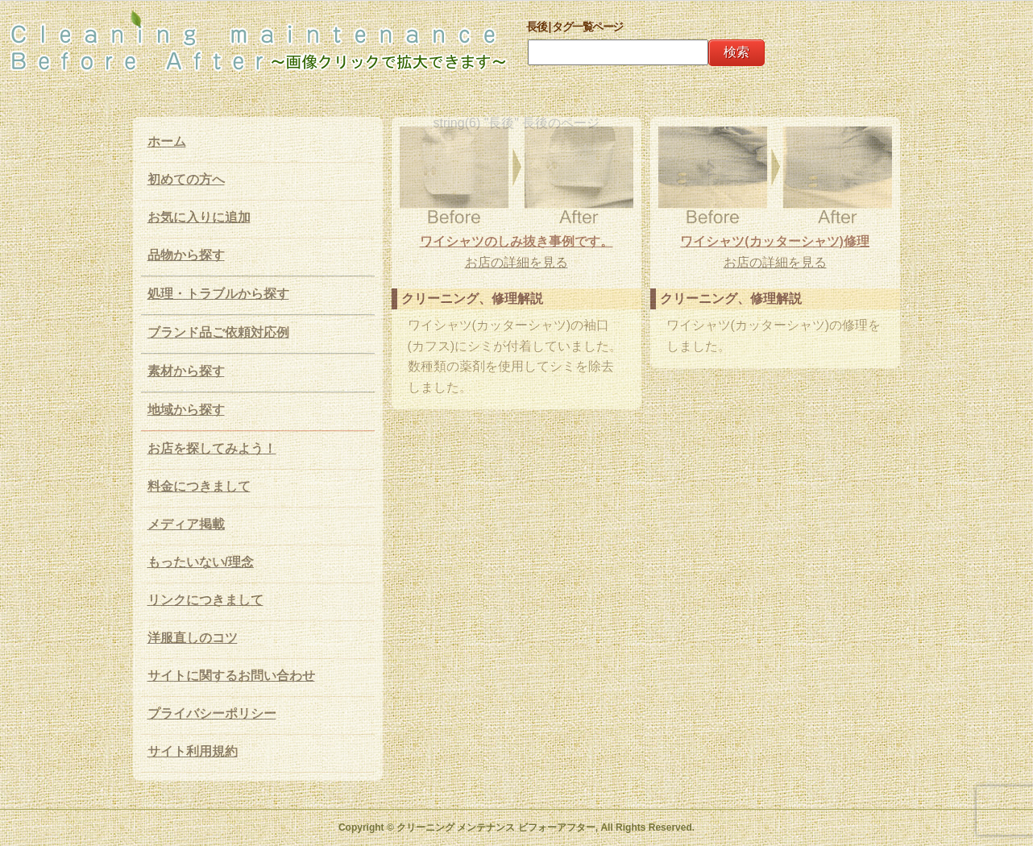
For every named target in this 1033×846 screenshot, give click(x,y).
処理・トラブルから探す (218, 294)
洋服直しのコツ (192, 638)
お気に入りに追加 (199, 217)
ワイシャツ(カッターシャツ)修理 (774, 241)
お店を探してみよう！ (211, 448)
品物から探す (186, 255)
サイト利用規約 (192, 751)
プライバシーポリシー (211, 713)
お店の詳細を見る (516, 262)
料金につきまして (199, 486)
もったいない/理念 (200, 562)
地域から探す (186, 410)
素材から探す (186, 371)
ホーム (166, 141)
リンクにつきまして (205, 600)
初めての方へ (186, 179)
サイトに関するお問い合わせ (231, 675)
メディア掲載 (186, 524)
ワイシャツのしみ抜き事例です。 (516, 241)
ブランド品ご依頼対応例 (218, 332)
